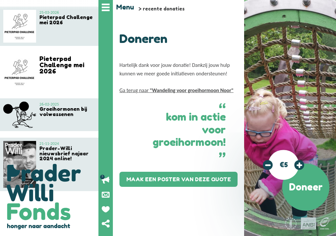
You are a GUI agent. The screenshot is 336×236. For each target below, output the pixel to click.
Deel (105, 223)
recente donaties (164, 8)
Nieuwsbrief (105, 194)
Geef (105, 209)
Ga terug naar (176, 90)
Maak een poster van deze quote (178, 179)
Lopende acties (105, 180)
